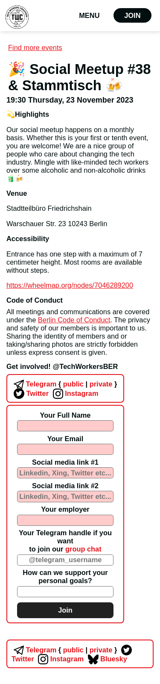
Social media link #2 (65, 485)
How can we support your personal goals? (65, 576)
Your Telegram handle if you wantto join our (65, 541)
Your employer (65, 509)
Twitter (30, 393)
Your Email (65, 438)
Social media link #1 (65, 462)
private (100, 384)
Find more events (35, 47)
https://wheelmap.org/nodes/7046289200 (69, 285)
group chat (83, 549)
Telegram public (48, 384)
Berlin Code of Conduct (74, 320)
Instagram (75, 393)
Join (132, 15)
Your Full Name (65, 415)
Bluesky (106, 659)
